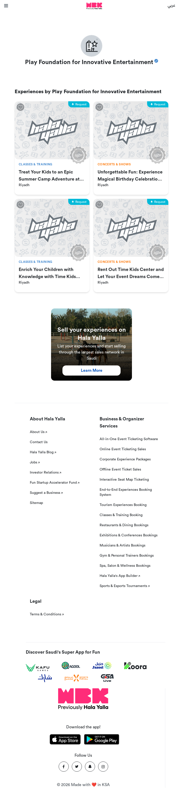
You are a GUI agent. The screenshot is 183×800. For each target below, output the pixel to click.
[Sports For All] (76, 678)
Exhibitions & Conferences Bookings (128, 535)
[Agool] (71, 665)
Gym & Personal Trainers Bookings (127, 555)
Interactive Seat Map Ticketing (124, 479)
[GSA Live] (107, 678)
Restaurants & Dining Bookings (124, 525)
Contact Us (39, 442)
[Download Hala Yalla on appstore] (65, 740)
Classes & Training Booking (121, 515)
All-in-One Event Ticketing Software (129, 439)
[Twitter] (77, 767)
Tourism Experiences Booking (123, 505)
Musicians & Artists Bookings (122, 545)
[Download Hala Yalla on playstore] (101, 740)
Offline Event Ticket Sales (120, 469)
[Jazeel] (102, 666)
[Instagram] (103, 767)
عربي (171, 5)
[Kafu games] (38, 668)
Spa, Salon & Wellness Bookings (125, 566)
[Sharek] (45, 678)
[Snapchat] (90, 767)
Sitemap (36, 503)
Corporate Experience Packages (125, 459)
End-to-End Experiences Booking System (126, 492)
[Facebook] (64, 767)
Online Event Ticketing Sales (123, 449)
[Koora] (135, 666)
